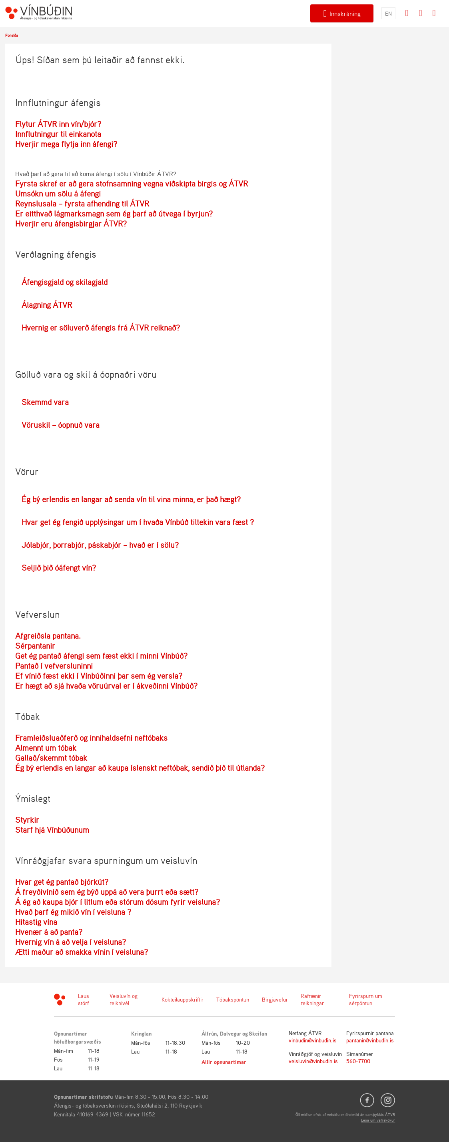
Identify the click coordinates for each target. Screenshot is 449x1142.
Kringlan (141, 1033)
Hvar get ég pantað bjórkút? (61, 882)
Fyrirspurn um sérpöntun (365, 999)
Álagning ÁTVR (47, 305)
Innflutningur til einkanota (58, 134)
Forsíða (11, 35)
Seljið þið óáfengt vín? (59, 568)
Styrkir (27, 820)
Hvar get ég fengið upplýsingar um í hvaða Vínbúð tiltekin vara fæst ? (138, 522)
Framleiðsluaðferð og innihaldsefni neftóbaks (91, 738)
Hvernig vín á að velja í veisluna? (70, 942)
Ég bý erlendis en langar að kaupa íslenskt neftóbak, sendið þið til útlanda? (140, 768)
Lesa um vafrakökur (378, 1120)
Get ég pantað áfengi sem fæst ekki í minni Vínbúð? (101, 656)
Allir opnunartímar (224, 1061)
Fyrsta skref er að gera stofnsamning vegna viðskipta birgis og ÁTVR (131, 183)
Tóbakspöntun (232, 999)
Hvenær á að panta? (48, 932)
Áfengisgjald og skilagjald (65, 282)
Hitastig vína (36, 922)
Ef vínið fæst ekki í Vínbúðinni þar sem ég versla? (98, 676)
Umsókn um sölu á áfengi (58, 193)
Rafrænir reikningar (312, 999)
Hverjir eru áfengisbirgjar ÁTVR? (71, 223)
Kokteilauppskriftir (183, 999)
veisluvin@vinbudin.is (313, 1061)
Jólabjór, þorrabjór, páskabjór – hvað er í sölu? (100, 545)
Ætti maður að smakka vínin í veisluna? (81, 952)
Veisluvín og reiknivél (124, 999)
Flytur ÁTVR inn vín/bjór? (58, 124)
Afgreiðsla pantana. (48, 636)
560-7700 (358, 1061)
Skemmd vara (45, 402)
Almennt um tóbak (45, 748)
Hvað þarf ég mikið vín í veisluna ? (73, 912)
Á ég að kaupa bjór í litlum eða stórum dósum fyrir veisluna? (117, 902)
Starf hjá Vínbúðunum (52, 830)
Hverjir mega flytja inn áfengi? (66, 144)
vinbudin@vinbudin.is (313, 1040)
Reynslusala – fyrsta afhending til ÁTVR (82, 203)
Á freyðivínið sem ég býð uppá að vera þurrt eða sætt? (106, 892)
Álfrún (209, 1033)
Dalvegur (230, 1033)
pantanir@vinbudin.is (370, 1040)
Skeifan (258, 1033)
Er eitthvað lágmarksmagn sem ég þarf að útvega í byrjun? (114, 213)
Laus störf (83, 999)
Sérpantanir (35, 646)
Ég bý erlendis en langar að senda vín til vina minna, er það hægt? (131, 499)
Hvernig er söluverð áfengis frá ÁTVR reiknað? (101, 328)
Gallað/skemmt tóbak (51, 758)
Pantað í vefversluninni (54, 666)
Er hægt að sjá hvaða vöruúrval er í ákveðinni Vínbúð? (106, 686)
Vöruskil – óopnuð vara (61, 425)
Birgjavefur (275, 999)
